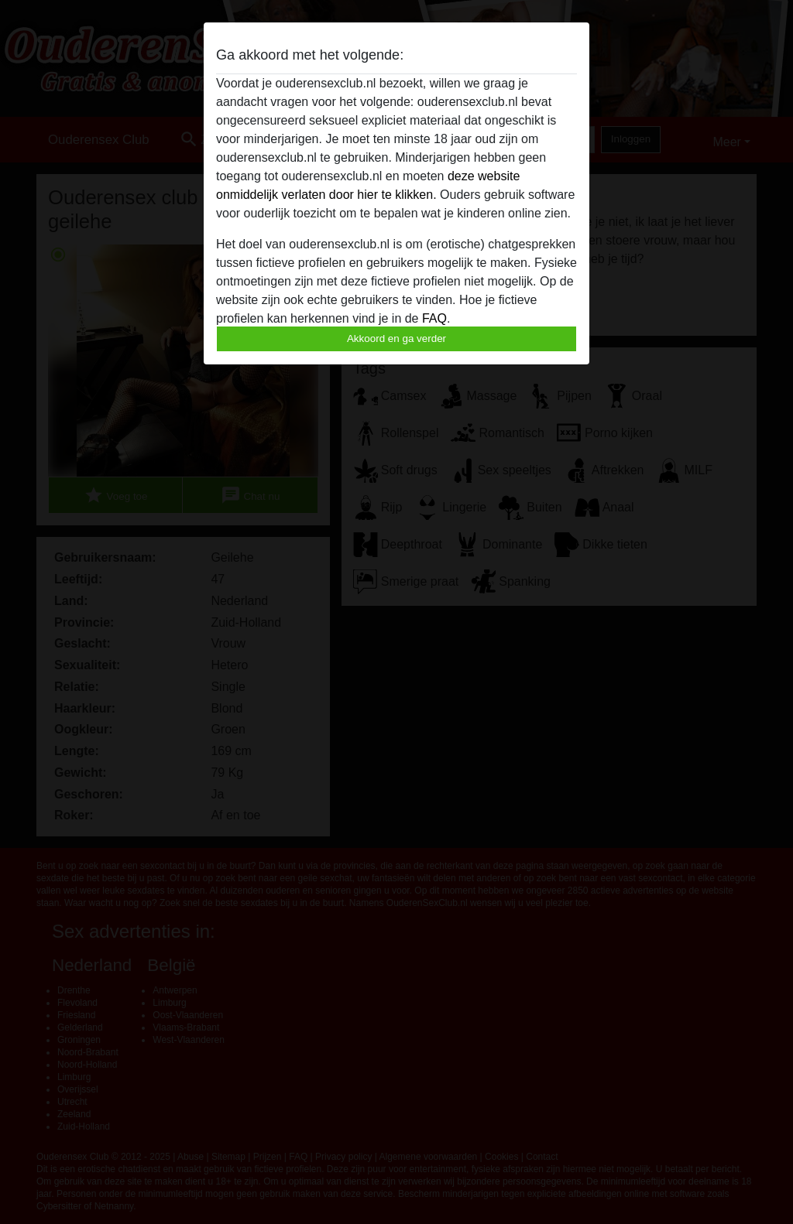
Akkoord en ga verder (396, 338)
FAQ (434, 318)
